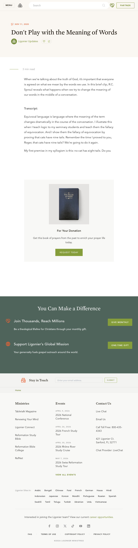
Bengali (48, 490)
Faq (30, 534)
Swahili (38, 501)
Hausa (100, 490)
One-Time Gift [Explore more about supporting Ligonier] (120, 345)
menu (9, 5)
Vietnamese (101, 501)
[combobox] (64, 5)
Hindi (108, 490)
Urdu (89, 501)
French (78, 490)
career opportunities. (102, 517)
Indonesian (40, 496)
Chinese (59, 490)
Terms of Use (48, 534)
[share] (49, 41)
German (89, 490)
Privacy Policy (102, 534)
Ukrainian (78, 501)
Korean (65, 496)
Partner (125, 5)
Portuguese (88, 496)
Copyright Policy (75, 534)
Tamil (47, 501)
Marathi (76, 496)
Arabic (38, 490)
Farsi (69, 490)
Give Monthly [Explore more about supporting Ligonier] (120, 322)
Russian (101, 496)
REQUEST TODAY (69, 252)
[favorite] (44, 41)
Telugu (57, 501)
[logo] (20, 5)
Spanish (112, 496)
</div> (69, 128)
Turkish (67, 501)
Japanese (53, 496)
